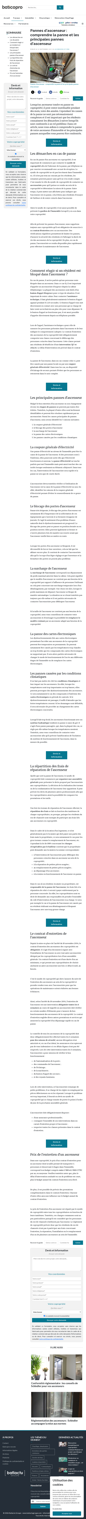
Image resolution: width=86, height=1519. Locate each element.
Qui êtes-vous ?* (16, 146)
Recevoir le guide (36, 98)
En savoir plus (57, 1508)
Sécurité (35, 1466)
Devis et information (56, 142)
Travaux (17, 18)
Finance (34, 1475)
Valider (78, 98)
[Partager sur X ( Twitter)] (33, 92)
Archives (6, 1454)
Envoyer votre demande (15, 164)
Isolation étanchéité (39, 1462)
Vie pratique (45, 18)
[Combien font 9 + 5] (65, 1243)
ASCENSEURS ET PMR (61, 49)
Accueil (7, 18)
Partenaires (24, 24)
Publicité (6, 1458)
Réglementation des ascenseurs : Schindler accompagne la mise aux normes (54, 1422)
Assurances (45, 1475)
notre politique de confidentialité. (51, 1339)
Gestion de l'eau (37, 1457)
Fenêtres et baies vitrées (40, 1471)
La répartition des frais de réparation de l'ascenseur (16, 60)
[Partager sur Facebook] (42, 92)
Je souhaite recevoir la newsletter (16, 157)
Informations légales (10, 1450)
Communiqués (46, 1466)
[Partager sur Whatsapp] (64, 92)
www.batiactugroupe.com (32, 1513)
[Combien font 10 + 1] (65, 98)
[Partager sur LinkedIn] (53, 92)
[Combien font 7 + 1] (16, 137)
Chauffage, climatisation (40, 1446)
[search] (60, 7)
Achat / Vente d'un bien (40, 1480)
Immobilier (30, 18)
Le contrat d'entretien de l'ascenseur (15, 68)
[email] (45, 1501)
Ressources (9, 24)
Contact (6, 1443)
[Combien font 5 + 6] (56, 1299)
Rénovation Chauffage (64, 18)
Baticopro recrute (9, 1447)
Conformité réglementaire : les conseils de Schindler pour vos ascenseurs (54, 1385)
